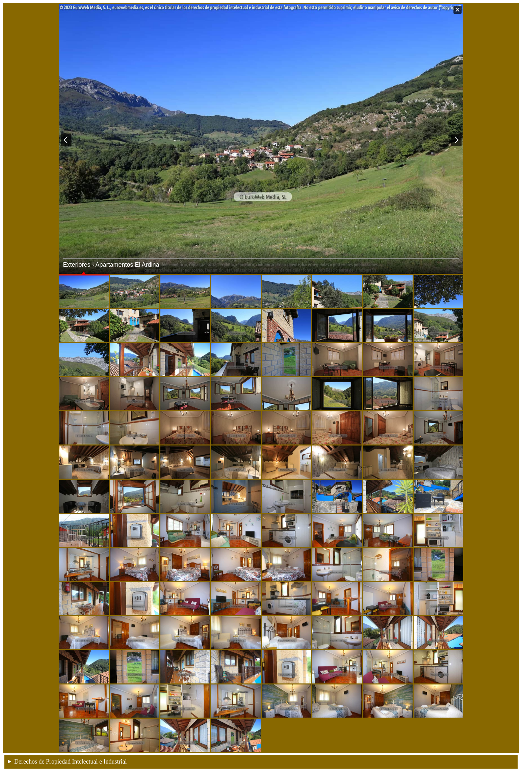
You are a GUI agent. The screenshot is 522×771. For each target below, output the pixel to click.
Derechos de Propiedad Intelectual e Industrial (70, 761)
